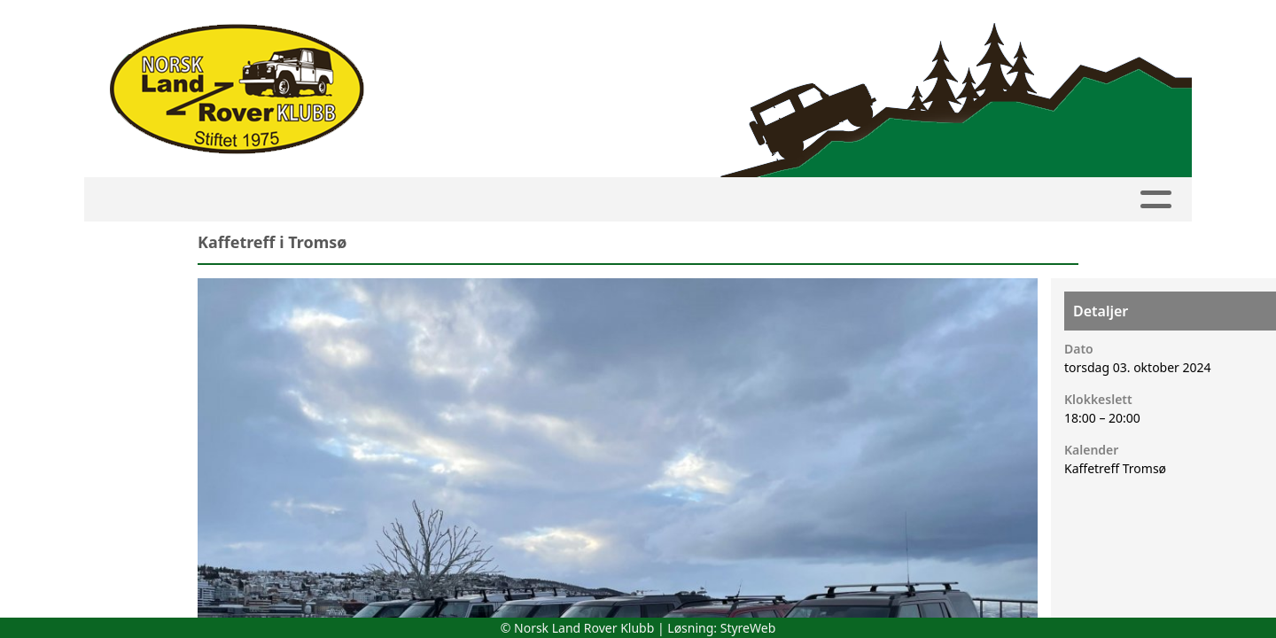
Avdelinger (609, 199)
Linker (1075, 199)
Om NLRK (896, 199)
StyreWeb (748, 627)
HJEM (182, 199)
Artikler (720, 199)
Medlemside (368, 199)
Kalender (262, 199)
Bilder (804, 199)
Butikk (990, 199)
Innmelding (485, 199)
